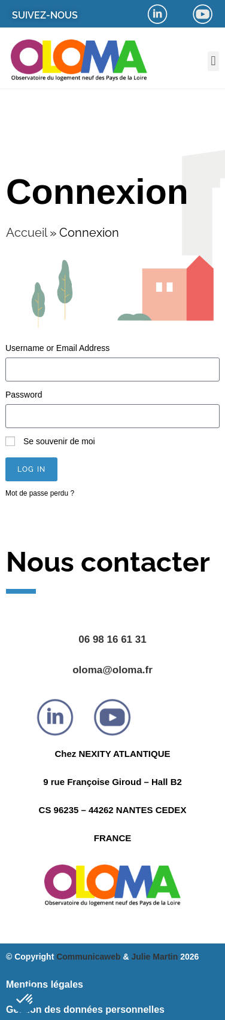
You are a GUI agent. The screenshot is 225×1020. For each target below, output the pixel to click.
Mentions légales (44, 984)
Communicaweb (88, 956)
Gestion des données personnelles (85, 1009)
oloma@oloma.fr (112, 670)
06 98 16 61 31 (112, 639)
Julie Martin (154, 956)
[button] (213, 61)
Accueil (26, 232)
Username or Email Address (57, 348)
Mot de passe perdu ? (39, 493)
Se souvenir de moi (50, 441)
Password (23, 394)
